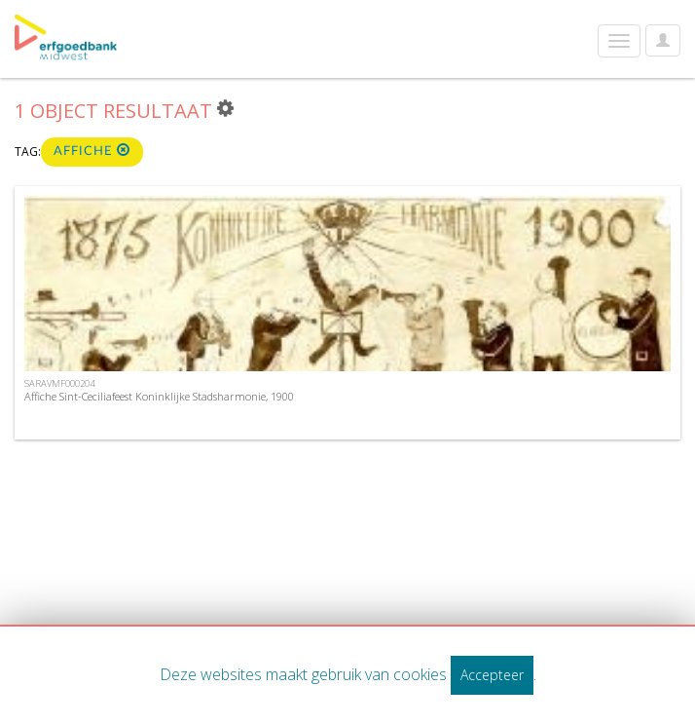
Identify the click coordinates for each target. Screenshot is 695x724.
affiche (92, 150)
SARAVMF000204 (59, 383)
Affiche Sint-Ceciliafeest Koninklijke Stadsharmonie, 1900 (159, 396)
